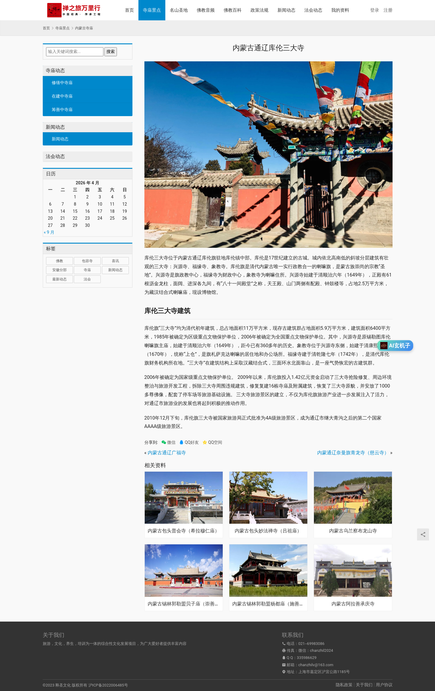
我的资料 (340, 10)
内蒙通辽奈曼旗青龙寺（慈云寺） (353, 452)
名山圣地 (179, 10)
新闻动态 (286, 10)
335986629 (307, 657)
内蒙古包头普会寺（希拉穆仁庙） (183, 531)
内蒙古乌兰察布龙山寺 (353, 531)
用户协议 (384, 684)
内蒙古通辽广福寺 (167, 452)
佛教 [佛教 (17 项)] (59, 261)
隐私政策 (344, 684)
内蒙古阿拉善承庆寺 (353, 604)
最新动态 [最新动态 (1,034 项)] (59, 279)
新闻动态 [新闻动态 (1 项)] (115, 270)
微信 (168, 442)
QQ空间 (212, 442)
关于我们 (364, 684)
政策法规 (259, 10)
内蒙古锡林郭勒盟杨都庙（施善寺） (268, 604)
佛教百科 (233, 10)
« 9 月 (49, 232)
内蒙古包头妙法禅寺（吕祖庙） (268, 531)
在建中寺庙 (62, 96)
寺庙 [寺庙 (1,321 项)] (87, 270)
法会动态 (313, 10)
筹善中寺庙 (62, 109)
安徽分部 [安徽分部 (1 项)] (59, 270)
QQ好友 (189, 442)
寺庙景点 (152, 10)
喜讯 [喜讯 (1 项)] (115, 261)
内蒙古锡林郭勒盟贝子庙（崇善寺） (184, 604)
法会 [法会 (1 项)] (87, 279)
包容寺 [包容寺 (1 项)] (87, 261)
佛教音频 (206, 10)
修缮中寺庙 (62, 82)
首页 (129, 10)
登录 (374, 10)
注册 (388, 10)
